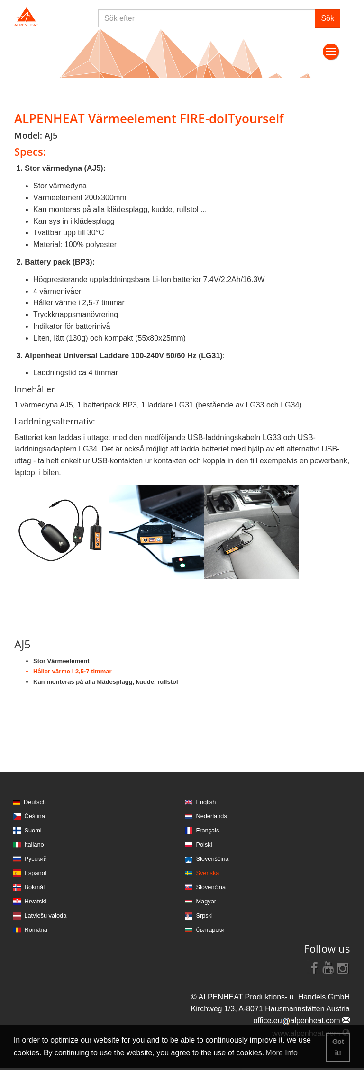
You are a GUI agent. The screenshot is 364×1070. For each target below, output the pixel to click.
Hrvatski (35, 901)
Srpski (204, 915)
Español (35, 872)
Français (207, 830)
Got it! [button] (338, 1047)
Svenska (207, 872)
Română (35, 929)
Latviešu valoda (45, 915)
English (206, 801)
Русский (35, 858)
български (210, 929)
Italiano (34, 844)
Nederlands (211, 816)
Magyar (206, 901)
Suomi (32, 830)
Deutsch (35, 801)
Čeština (34, 816)
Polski (204, 844)
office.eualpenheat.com (301, 1021)
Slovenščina (212, 858)
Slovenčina (211, 887)
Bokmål (34, 887)
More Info (281, 1053)
